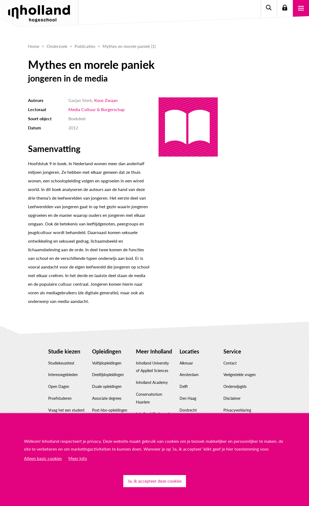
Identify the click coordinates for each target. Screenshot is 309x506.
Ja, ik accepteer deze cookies (155, 480)
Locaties (189, 351)
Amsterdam (189, 374)
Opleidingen (106, 351)
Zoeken (269, 8)
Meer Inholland (154, 351)
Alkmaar (186, 363)
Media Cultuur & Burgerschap (96, 109)
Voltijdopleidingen (106, 363)
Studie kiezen (64, 351)
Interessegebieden (63, 374)
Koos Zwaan (106, 100)
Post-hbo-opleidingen (109, 410)
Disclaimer (232, 398)
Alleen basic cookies (43, 458)
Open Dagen (58, 386)
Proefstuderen (60, 398)
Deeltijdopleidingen (108, 374)
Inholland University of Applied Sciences (152, 367)
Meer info (77, 458)
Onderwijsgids (235, 386)
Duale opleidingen (107, 386)
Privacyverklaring (237, 410)
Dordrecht (188, 410)
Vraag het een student (66, 410)
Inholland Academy (152, 382)
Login (285, 8)
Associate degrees (106, 398)
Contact (230, 363)
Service (232, 351)
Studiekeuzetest (61, 363)
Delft (184, 386)
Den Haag (188, 398)
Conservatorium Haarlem (149, 398)
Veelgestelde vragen (239, 374)
